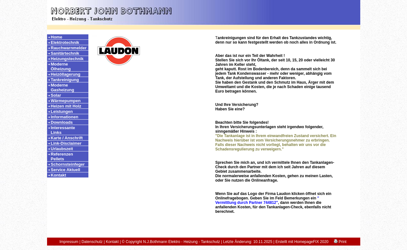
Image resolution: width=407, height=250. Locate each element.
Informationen (65, 117)
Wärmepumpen (66, 100)
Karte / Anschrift (67, 137)
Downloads (62, 122)
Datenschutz (92, 242)
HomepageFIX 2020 (311, 242)
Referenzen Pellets (62, 156)
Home (56, 37)
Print (340, 242)
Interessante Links (63, 130)
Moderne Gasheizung (62, 87)
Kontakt (58, 175)
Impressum (68, 242)
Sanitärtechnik (65, 53)
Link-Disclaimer (66, 143)
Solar (56, 95)
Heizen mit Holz (66, 106)
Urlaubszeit (62, 148)
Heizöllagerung (65, 74)
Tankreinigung (65, 79)
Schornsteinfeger (68, 164)
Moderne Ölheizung (61, 66)
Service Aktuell (65, 169)
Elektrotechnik (65, 42)
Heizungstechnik (67, 58)
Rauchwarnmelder (69, 47)
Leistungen (62, 111)
